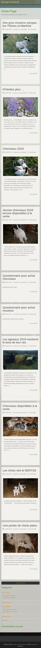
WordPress (20, 646)
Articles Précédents (21, 583)
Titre (5, 620)
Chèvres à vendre (10, 595)
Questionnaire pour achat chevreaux (19, 277)
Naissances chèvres (11, 609)
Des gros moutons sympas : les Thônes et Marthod (20, 24)
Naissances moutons (11, 611)
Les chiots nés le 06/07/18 (19, 470)
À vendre (7, 592)
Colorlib (29, 644)
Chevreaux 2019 (13, 148)
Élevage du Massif (7, 644)
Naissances (7, 606)
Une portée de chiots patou (20, 525)
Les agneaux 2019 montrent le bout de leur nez (20, 341)
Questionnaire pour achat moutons (19, 309)
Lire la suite (33, 73)
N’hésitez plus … (13, 89)
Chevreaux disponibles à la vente (20, 407)
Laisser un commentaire (20, 29)
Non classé (7, 616)
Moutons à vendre (10, 597)
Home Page (33, 29)
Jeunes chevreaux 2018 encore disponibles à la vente (18, 213)
